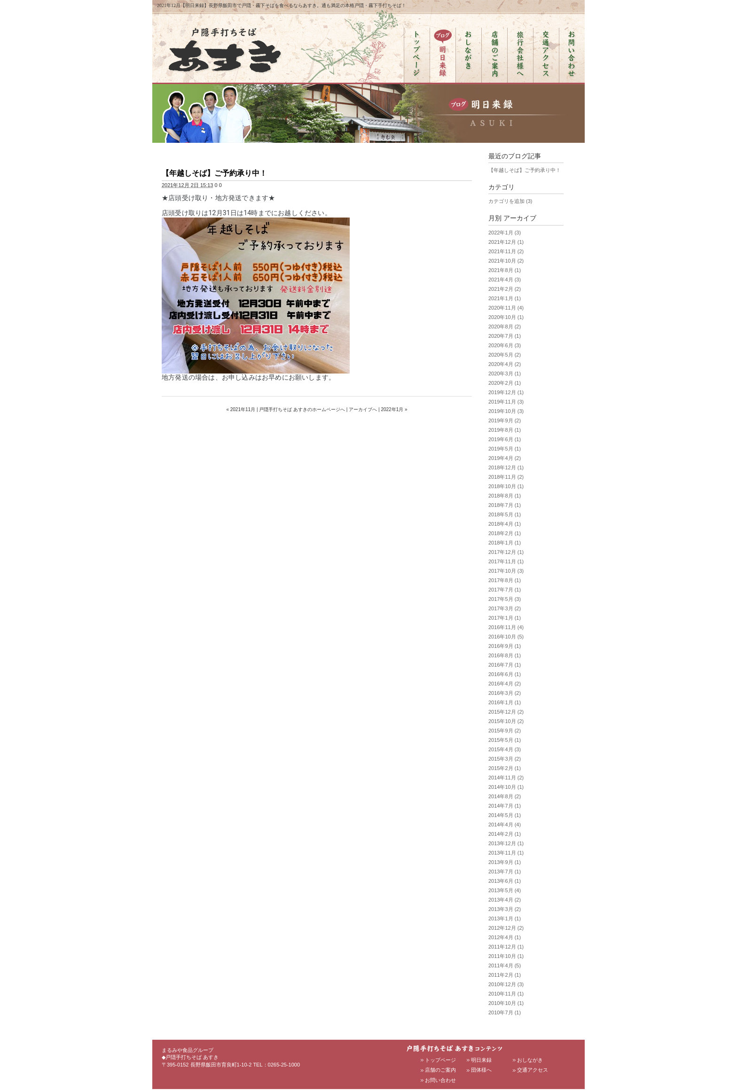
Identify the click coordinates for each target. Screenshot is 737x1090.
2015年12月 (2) (506, 712)
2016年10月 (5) (506, 636)
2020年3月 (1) (504, 373)
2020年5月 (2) (504, 355)
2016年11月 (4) (506, 627)
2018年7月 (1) (504, 505)
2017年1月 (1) (504, 618)
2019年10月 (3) (506, 411)
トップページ (440, 1060)
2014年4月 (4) (504, 824)
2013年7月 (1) (504, 871)
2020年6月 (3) (504, 345)
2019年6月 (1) (504, 439)
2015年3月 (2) (504, 759)
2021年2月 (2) (504, 289)
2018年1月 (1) (504, 542)
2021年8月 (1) (504, 270)
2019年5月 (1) (504, 449)
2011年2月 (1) (504, 975)
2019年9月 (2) (504, 420)
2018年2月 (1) (504, 533)
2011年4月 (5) (504, 965)
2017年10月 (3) (506, 571)
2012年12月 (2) (506, 928)
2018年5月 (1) (504, 514)
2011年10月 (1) (506, 956)
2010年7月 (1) (504, 1012)
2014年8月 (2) (504, 796)
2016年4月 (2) (504, 683)
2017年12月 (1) (506, 552)
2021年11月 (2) (506, 251)
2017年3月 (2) (504, 608)
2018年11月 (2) (506, 477)
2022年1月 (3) (504, 232)
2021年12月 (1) (506, 242)
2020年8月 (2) (504, 326)
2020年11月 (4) (506, 308)
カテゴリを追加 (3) (510, 201)
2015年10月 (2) (506, 721)
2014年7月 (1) (504, 806)
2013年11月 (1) (506, 853)
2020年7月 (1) (504, 336)
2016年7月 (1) (504, 665)
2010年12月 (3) (506, 984)
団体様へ (481, 1070)
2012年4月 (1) (504, 937)
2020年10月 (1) (506, 317)
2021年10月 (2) (506, 261)
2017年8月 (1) (504, 580)
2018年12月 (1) (506, 467)
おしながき (530, 1060)
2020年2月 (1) (504, 383)
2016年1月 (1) (504, 702)
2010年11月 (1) (506, 994)
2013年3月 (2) (504, 909)
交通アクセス (532, 1070)
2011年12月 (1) (506, 947)
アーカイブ (519, 218)
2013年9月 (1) (504, 862)
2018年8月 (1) (504, 495)
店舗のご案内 (440, 1070)
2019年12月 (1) (506, 392)
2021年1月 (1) (504, 298)
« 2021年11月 (240, 409)
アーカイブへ (363, 409)
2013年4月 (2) (504, 900)
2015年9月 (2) (504, 730)
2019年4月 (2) (504, 458)
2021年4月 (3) (504, 279)
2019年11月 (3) (506, 402)
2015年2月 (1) (504, 768)
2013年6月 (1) (504, 881)
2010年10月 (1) (506, 1003)
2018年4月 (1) (504, 524)
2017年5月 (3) (504, 599)
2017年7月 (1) (504, 589)
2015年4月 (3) (504, 749)
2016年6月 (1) (504, 674)
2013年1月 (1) (504, 918)
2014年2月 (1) (504, 834)
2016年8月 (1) (504, 655)
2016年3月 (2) (504, 693)
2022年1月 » (394, 409)
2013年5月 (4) (504, 890)
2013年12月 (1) (506, 843)
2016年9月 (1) (504, 646)
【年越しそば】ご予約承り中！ (214, 173)
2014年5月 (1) (504, 815)
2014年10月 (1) (506, 787)
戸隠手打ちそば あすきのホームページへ (302, 409)
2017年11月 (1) (506, 561)
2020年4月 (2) (504, 364)
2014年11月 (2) (506, 777)
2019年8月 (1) (504, 430)
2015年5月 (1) (504, 740)
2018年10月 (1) (506, 486)
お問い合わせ (440, 1080)
